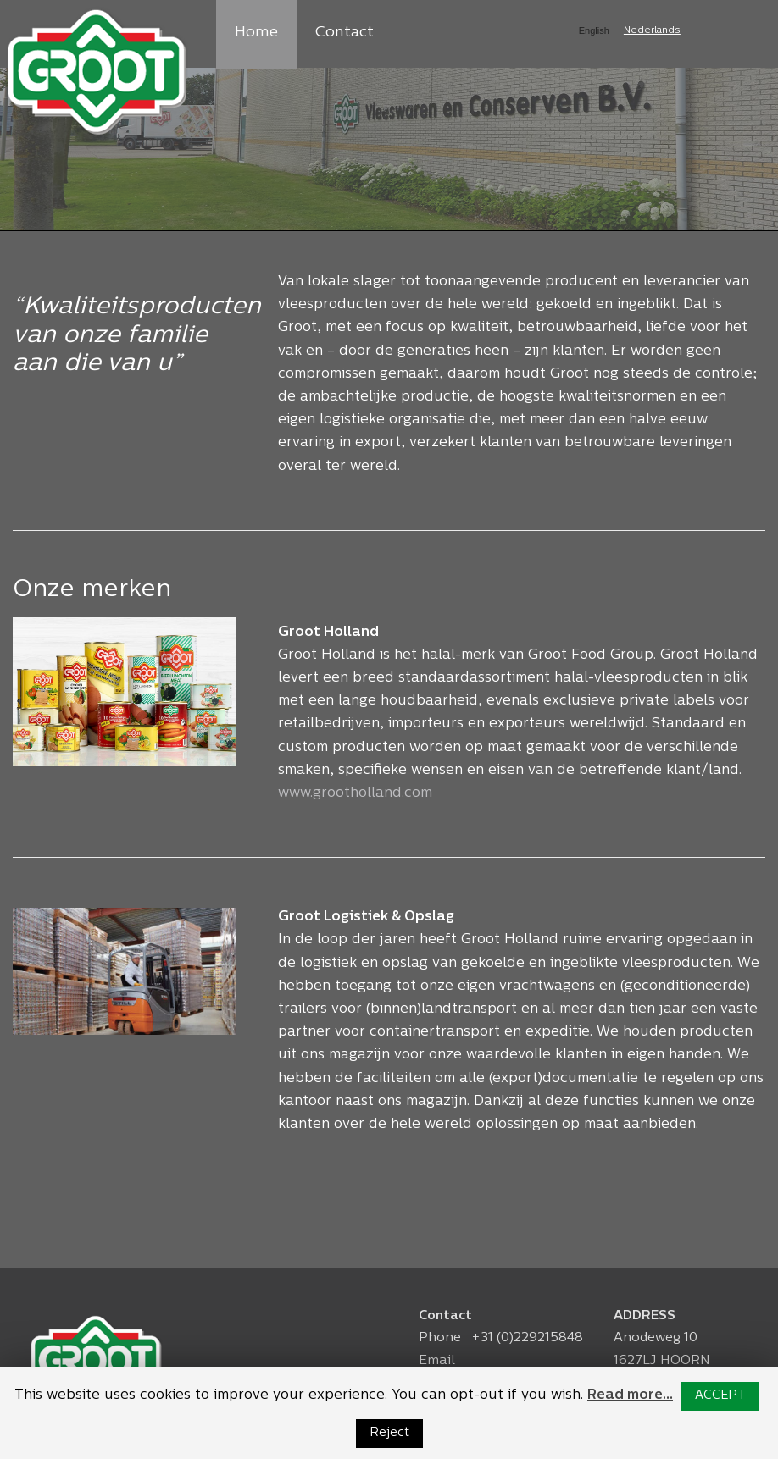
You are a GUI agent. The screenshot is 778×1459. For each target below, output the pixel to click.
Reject (389, 1433)
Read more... (630, 1395)
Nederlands (652, 31)
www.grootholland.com (355, 793)
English (594, 31)
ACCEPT (720, 1396)
